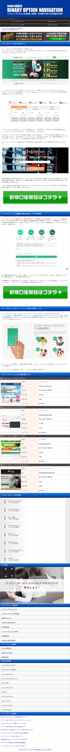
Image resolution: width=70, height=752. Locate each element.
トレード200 (11, 517)
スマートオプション (7, 696)
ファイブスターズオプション (9, 678)
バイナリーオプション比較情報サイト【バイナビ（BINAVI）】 (39, 749)
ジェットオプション (13, 509)
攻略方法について (6, 618)
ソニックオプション (13, 525)
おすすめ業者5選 (6, 648)
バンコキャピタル (6, 709)
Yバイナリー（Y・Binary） (9, 669)
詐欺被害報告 (5, 636)
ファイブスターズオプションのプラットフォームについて (16, 720)
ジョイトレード (12, 542)
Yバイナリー (11, 533)
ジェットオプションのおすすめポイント (11, 736)
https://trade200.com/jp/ (44, 443)
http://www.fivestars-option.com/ (46, 472)
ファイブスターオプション (15, 550)
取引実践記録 (5, 627)
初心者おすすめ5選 (6, 652)
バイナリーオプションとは (9, 609)
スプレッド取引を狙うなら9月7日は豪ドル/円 (13, 726)
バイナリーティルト (7, 705)
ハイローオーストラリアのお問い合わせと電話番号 (14, 733)
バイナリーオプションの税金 (9, 631)
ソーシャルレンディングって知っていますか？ (13, 746)
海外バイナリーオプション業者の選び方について (14, 717)
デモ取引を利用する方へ (8, 622)
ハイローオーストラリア (15, 501)
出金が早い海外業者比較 (8, 640)
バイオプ (10, 558)
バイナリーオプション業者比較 (10, 613)
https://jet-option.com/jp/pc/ (45, 415)
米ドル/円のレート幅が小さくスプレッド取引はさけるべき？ (17, 729)
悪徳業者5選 (5, 657)
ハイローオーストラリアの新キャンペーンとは (13, 723)
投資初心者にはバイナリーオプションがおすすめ (14, 739)
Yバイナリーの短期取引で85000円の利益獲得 (13, 742)
